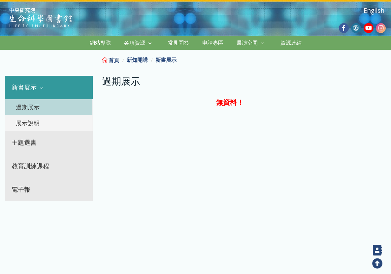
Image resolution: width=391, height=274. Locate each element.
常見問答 (178, 42)
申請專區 (212, 42)
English (374, 10)
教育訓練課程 (30, 165)
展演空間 (247, 42)
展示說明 (28, 123)
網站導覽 (100, 42)
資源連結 (291, 42)
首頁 (110, 60)
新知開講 (137, 59)
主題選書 (24, 142)
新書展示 (24, 87)
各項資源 (134, 42)
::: (385, 59)
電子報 (21, 189)
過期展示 (28, 107)
